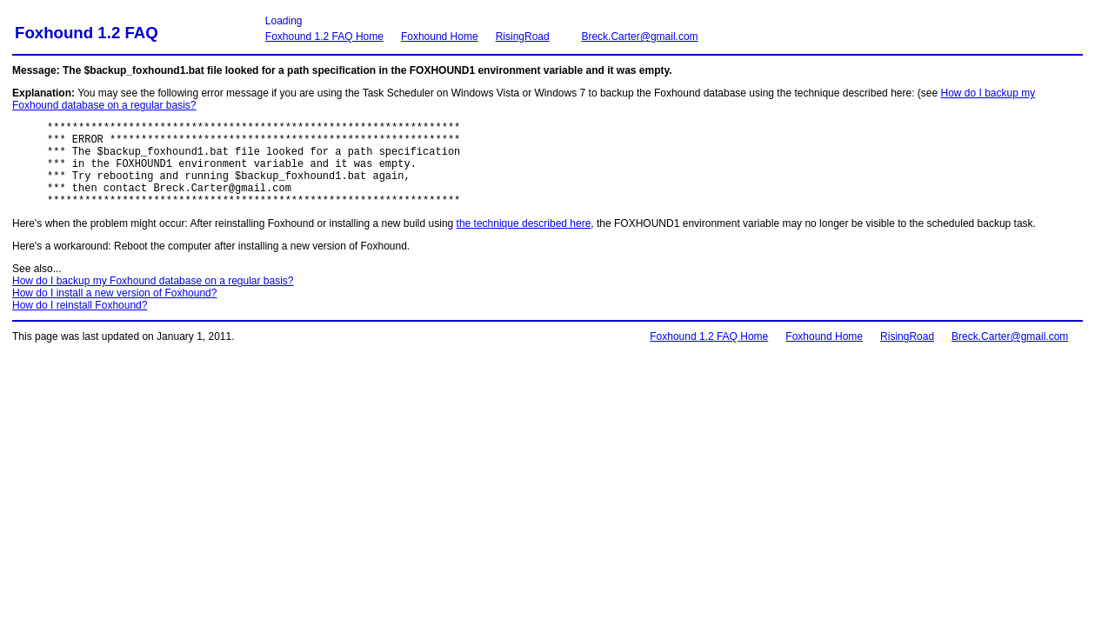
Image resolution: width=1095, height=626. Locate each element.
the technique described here (524, 242)
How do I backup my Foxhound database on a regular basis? (153, 299)
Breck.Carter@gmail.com (639, 36)
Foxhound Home (439, 36)
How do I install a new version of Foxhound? (114, 311)
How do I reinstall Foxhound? (79, 323)
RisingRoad (523, 36)
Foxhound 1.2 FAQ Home (324, 36)
